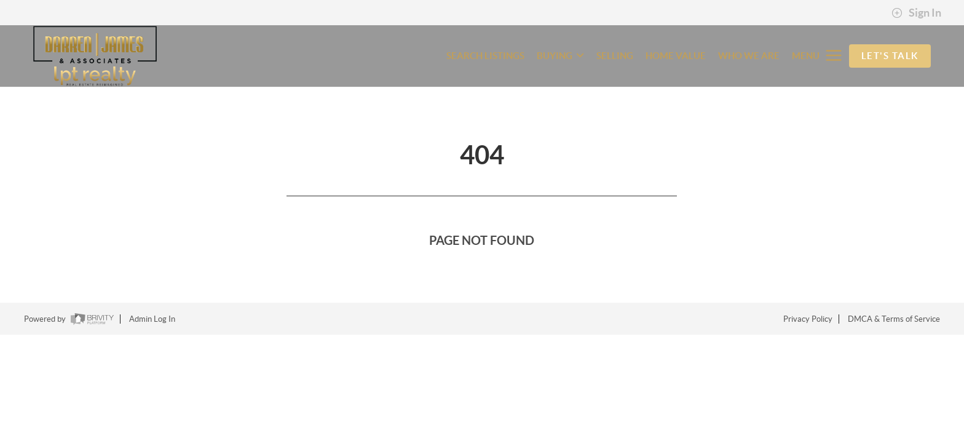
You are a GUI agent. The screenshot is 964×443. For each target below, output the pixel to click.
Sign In (916, 13)
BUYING (560, 55)
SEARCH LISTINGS (485, 55)
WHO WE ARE (749, 55)
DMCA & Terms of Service (894, 319)
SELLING (614, 55)
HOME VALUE (676, 55)
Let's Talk (890, 55)
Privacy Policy (807, 319)
